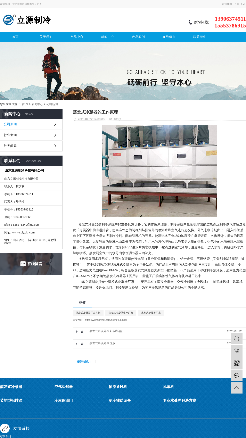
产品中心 (76, 37)
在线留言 (169, 37)
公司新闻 (52, 104)
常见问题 (10, 146)
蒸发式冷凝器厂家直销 (88, 312)
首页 (15, 37)
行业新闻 (10, 135)
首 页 (25, 104)
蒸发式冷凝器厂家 (151, 312)
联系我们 (199, 37)
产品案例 (138, 37)
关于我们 (46, 37)
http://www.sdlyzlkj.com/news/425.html (106, 320)
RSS (236, 4)
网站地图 (227, 4)
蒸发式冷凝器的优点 (102, 343)
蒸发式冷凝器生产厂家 (120, 312)
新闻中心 (107, 37)
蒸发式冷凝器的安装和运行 (106, 331)
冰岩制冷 (5, 436)
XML (243, 4)
